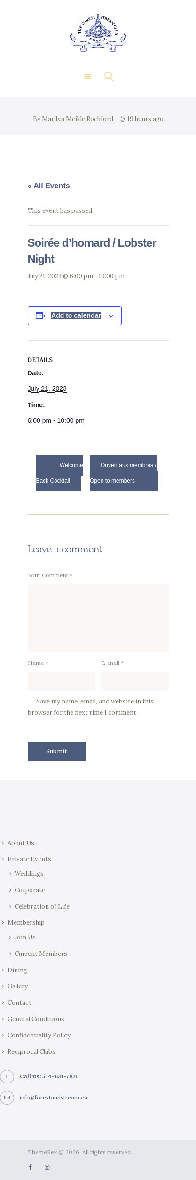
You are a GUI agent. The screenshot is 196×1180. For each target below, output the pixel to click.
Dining (17, 970)
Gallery (18, 986)
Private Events (29, 859)
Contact (19, 1003)
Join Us (25, 937)
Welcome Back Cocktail (59, 473)
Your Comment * (50, 575)
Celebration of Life (42, 907)
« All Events (49, 186)
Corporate (30, 890)
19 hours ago (145, 119)
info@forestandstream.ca (53, 1097)
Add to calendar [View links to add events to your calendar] (76, 315)
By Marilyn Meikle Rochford (74, 119)
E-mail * (112, 662)
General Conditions (36, 1019)
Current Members (41, 954)
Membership (26, 923)
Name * (38, 662)
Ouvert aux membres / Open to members (123, 473)
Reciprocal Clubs (31, 1052)
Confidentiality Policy (39, 1035)
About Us (21, 843)
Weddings (29, 874)
